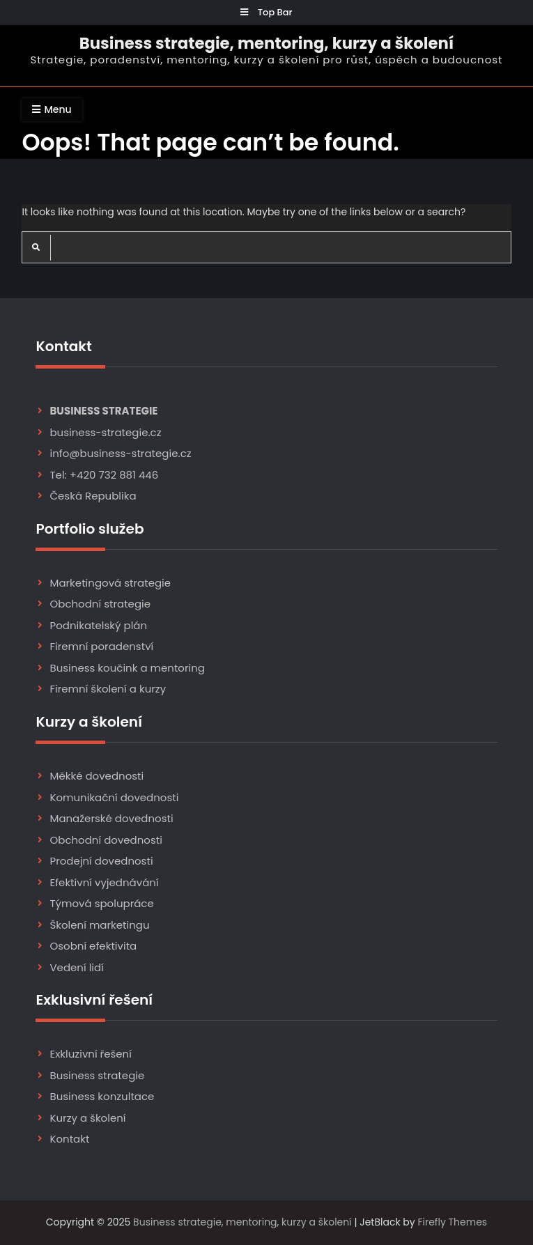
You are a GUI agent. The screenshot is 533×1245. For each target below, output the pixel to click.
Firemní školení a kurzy (107, 688)
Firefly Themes (452, 1222)
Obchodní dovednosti (105, 840)
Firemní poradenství (101, 646)
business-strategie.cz (105, 432)
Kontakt (69, 1138)
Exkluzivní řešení (90, 1053)
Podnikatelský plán (98, 625)
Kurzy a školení (87, 1118)
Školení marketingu (99, 925)
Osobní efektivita (93, 945)
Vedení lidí (76, 967)
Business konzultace (101, 1096)
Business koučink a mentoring (127, 667)
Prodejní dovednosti (101, 860)
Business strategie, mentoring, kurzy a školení (266, 43)
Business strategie (96, 1075)
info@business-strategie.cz (120, 453)
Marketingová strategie (110, 582)
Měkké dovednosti (96, 775)
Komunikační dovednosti (113, 797)
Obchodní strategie (99, 603)
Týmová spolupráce (101, 903)
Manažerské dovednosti (111, 818)
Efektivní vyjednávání (103, 882)
